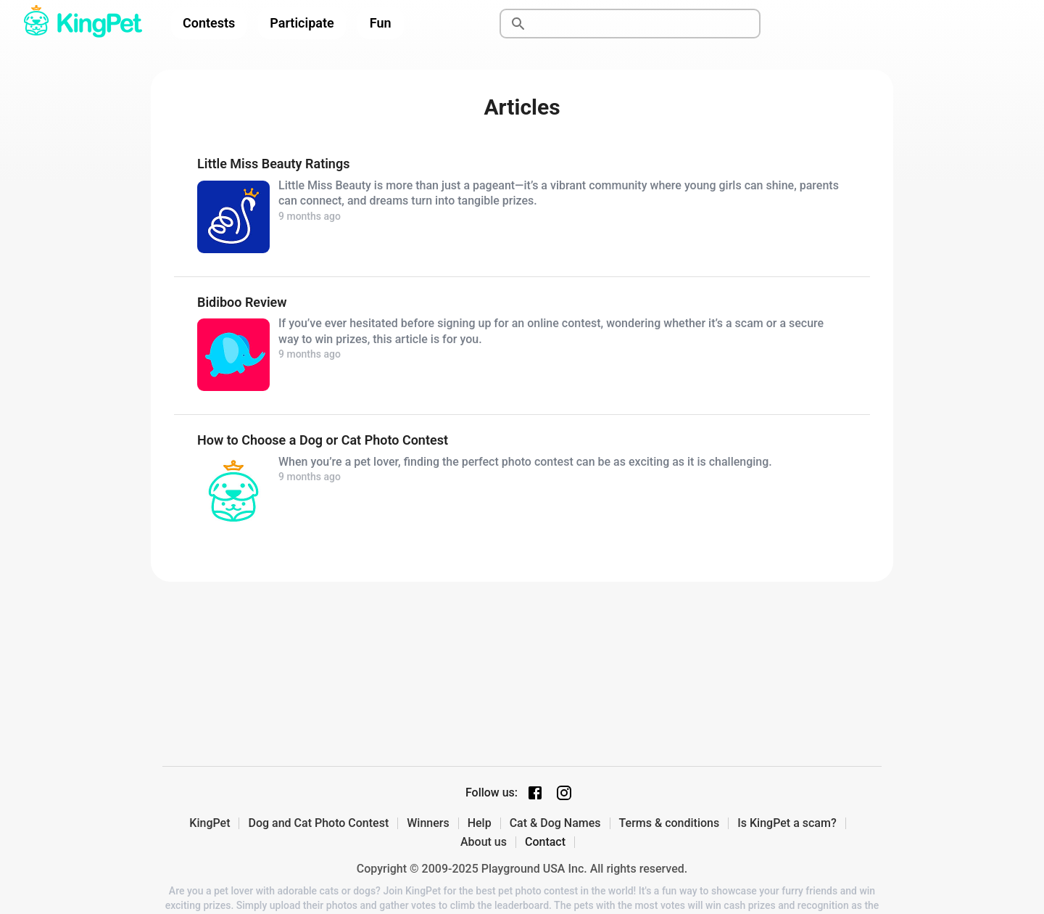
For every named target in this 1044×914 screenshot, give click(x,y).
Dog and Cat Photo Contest (318, 823)
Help (480, 823)
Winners (428, 823)
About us (483, 842)
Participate (302, 22)
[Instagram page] (564, 792)
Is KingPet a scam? (786, 823)
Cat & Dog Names (555, 823)
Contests (209, 22)
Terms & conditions (669, 823)
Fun (381, 22)
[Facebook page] (535, 792)
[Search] (647, 23)
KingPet (209, 823)
